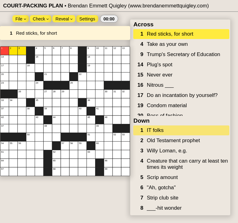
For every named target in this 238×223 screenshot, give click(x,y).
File (20, 18)
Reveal (64, 18)
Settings (87, 18)
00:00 (109, 18)
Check (41, 18)
